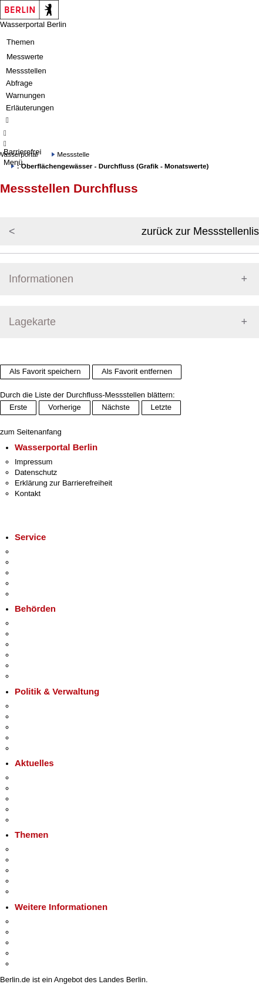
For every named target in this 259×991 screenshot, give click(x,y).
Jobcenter (31, 665)
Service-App (35, 551)
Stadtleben (33, 953)
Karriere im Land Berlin (54, 716)
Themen (20, 42)
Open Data (33, 737)
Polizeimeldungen (45, 788)
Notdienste (33, 583)
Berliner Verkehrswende (55, 859)
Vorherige (64, 407)
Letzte (161, 407)
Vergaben (31, 748)
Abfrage (19, 83)
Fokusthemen (38, 849)
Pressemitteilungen (47, 777)
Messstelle (73, 154)
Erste (18, 407)
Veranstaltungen (42, 798)
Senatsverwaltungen (49, 633)
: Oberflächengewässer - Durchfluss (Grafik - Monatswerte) (113, 166)
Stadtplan (31, 963)
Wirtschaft (32, 942)
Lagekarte (32, 322)
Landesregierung (43, 706)
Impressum (33, 461)
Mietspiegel (34, 881)
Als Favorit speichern (44, 371)
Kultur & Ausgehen (46, 921)
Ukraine (28, 809)
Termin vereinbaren (47, 562)
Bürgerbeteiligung (45, 727)
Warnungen (25, 95)
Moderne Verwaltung (50, 870)
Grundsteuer (36, 891)
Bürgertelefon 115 (45, 572)
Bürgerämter (36, 654)
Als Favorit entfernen (137, 371)
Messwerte (24, 56)
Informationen (41, 279)
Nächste (116, 407)
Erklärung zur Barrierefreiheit (63, 482)
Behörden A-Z (38, 623)
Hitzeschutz (34, 819)
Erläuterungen (30, 107)
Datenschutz (36, 472)
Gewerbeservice (42, 593)
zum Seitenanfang (31, 431)
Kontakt (28, 493)
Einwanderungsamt (47, 676)
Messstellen (26, 70)
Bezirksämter (37, 644)
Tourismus (32, 932)
